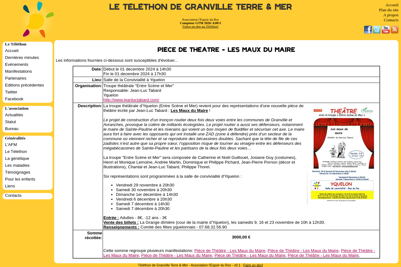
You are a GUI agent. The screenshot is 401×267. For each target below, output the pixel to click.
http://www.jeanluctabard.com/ (131, 99)
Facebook (14, 99)
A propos (390, 15)
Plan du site (388, 10)
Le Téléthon (16, 151)
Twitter (11, 92)
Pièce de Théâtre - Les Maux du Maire (229, 250)
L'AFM (11, 144)
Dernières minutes (22, 57)
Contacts (391, 20)
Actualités (14, 115)
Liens (10, 186)
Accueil (392, 5)
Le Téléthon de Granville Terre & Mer (200, 7)
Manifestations (18, 71)
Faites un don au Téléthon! (200, 26)
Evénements (16, 64)
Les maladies (17, 165)
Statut (10, 121)
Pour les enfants (20, 179)
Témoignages (17, 172)
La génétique (17, 158)
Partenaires (15, 78)
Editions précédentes (24, 85)
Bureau (11, 128)
